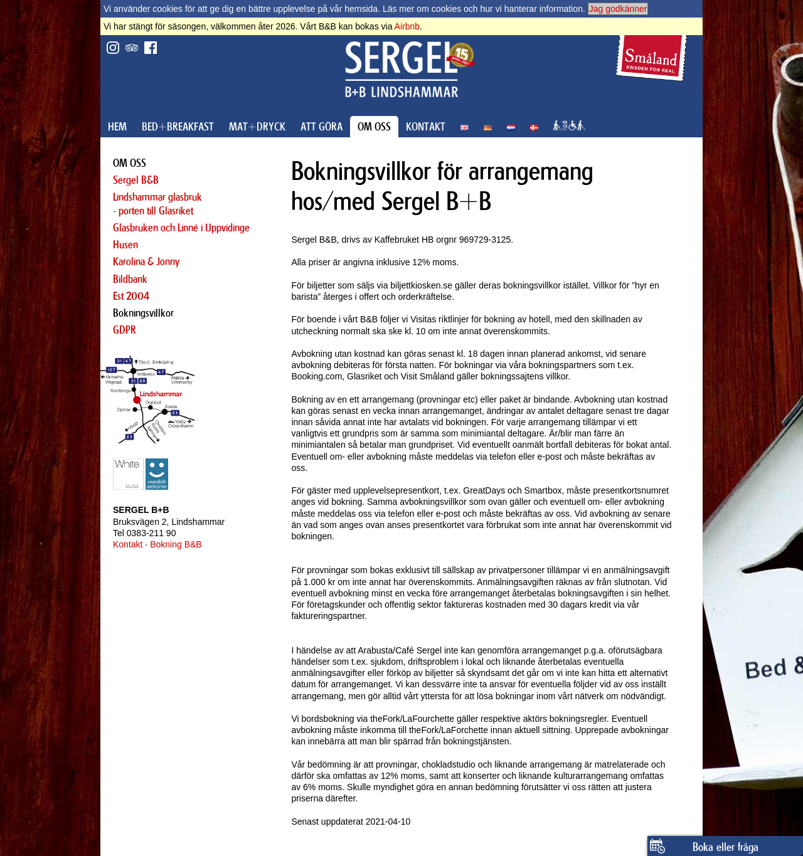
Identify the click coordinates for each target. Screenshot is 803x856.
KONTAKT (425, 126)
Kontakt (127, 544)
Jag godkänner (618, 9)
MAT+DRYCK (257, 126)
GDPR (124, 330)
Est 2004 (131, 296)
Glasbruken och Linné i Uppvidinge (181, 227)
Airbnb (407, 26)
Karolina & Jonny (146, 261)
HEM (117, 126)
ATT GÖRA (321, 126)
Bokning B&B (176, 544)
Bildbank (130, 279)
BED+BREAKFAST (178, 126)
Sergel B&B (136, 180)
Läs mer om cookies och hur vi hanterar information (483, 9)
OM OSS (374, 126)
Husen (125, 244)
